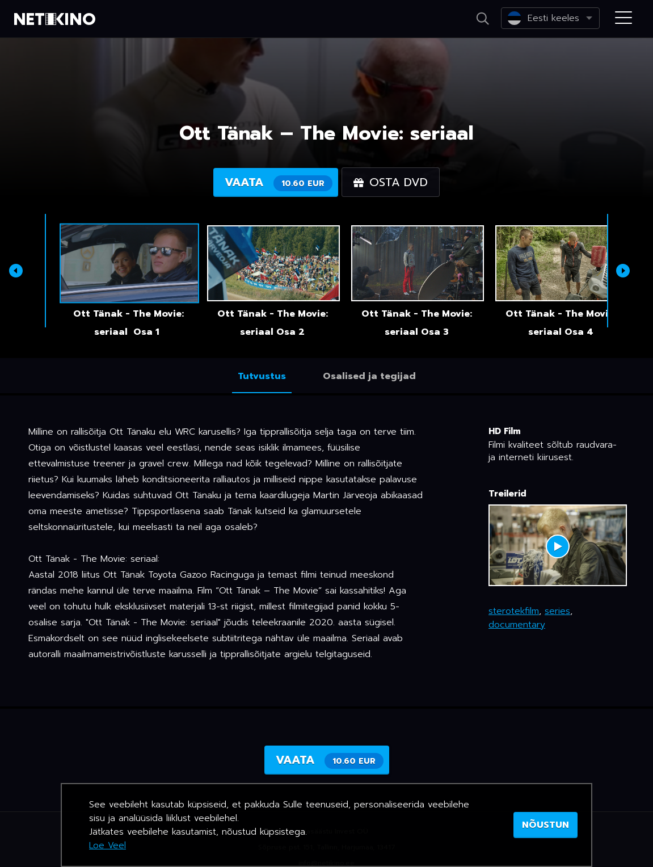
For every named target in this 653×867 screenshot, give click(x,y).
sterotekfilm (513, 611)
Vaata (278, 182)
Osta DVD (390, 182)
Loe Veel (107, 845)
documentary (516, 625)
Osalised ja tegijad (369, 376)
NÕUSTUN (545, 825)
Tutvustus (262, 376)
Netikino (56, 19)
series (557, 611)
